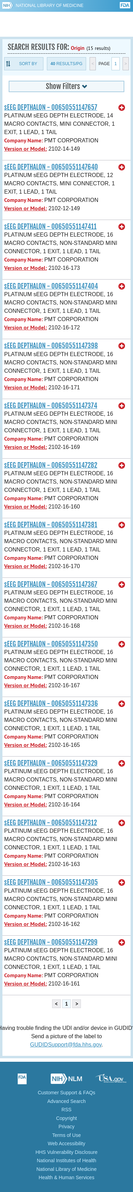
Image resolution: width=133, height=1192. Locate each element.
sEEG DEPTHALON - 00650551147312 (50, 823)
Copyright (66, 1118)
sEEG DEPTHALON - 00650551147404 (51, 286)
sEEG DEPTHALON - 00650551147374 (50, 405)
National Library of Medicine (49, 5)
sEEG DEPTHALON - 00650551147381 (50, 525)
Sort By (28, 63)
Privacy (67, 1126)
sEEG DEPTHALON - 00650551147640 (51, 167)
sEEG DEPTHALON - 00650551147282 (50, 465)
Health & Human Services (66, 1177)
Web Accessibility (66, 1143)
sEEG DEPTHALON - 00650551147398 (51, 346)
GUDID (66, 24)
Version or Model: (25, 148)
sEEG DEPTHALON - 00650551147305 (51, 882)
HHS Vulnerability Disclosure (66, 1152)
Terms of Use (66, 1135)
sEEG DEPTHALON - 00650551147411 (50, 226)
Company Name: (23, 140)
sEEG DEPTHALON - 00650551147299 (51, 942)
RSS (66, 1109)
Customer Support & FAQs (66, 1092)
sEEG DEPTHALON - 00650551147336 (51, 703)
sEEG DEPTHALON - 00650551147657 (50, 107)
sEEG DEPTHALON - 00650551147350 (51, 644)
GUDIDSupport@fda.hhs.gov (65, 1045)
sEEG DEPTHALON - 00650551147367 (50, 584)
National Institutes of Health (66, 1160)
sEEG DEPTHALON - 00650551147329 (51, 763)
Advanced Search (66, 1101)
